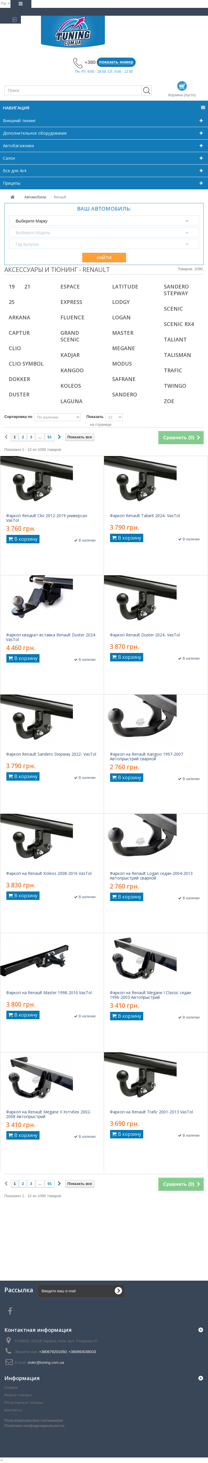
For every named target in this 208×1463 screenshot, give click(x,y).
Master (122, 332)
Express (71, 301)
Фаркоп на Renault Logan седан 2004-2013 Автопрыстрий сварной (151, 875)
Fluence (72, 317)
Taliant (175, 339)
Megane (123, 348)
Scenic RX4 (179, 324)
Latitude (125, 286)
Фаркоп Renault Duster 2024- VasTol (145, 635)
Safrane (124, 378)
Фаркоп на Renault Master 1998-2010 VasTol (49, 992)
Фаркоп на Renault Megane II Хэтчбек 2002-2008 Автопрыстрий (48, 1114)
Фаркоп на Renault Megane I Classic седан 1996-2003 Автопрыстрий (150, 995)
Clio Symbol (26, 363)
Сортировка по (18, 416)
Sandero (124, 394)
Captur (19, 332)
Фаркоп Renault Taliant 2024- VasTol (145, 515)
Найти (104, 257)
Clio (15, 348)
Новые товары (18, 1395)
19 (12, 286)
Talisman (177, 354)
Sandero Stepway (176, 290)
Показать (94, 416)
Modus (122, 363)
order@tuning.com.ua (46, 1362)
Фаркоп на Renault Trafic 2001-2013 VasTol (151, 1112)
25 (12, 301)
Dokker (19, 378)
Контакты (13, 1410)
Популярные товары (23, 1402)
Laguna (71, 401)
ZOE (169, 401)
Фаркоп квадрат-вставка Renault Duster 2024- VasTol (51, 637)
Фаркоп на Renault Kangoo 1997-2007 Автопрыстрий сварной (146, 756)
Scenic (173, 308)
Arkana (19, 317)
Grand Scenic (70, 336)
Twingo (175, 385)
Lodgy (121, 301)
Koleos (70, 385)
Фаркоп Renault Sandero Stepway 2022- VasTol (51, 754)
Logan (121, 317)
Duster (19, 394)
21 (27, 286)
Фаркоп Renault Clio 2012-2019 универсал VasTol (46, 518)
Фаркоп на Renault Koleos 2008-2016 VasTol (49, 873)
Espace (70, 286)
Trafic (173, 370)
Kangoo (72, 370)
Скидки (11, 1387)
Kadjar (70, 354)
